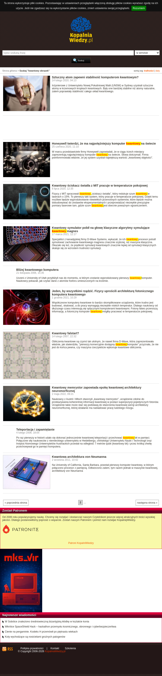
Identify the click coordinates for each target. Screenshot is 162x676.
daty (158, 70)
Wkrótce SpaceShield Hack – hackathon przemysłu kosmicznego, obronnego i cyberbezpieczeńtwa (60, 626)
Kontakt (55, 648)
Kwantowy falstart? (65, 333)
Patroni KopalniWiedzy (81, 543)
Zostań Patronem (14, 510)
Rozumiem (139, 8)
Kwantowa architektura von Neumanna (79, 456)
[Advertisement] (80, 127)
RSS (10, 649)
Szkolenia (70, 648)
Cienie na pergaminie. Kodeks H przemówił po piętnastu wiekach (41, 631)
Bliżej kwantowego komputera (37, 269)
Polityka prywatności (31, 648)
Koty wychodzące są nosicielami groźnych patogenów (35, 636)
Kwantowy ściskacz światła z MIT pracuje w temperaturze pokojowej (100, 185)
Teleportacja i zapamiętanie (35, 429)
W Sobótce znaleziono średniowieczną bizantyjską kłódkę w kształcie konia (47, 621)
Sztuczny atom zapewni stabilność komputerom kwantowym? (95, 77)
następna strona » (147, 502)
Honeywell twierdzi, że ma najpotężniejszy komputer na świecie (104, 143)
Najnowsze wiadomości (19, 615)
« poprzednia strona (16, 502)
